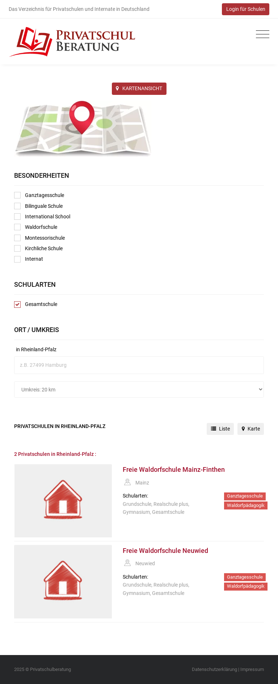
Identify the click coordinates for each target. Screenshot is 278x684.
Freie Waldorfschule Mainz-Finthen (174, 469)
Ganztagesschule (39, 195)
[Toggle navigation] (260, 34)
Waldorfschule (35, 227)
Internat (28, 259)
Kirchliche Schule (38, 248)
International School (42, 216)
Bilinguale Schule (38, 206)
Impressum (252, 669)
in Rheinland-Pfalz (36, 349)
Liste (220, 429)
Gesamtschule (35, 304)
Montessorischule (39, 238)
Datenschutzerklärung (214, 669)
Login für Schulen (245, 9)
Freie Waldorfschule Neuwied (165, 550)
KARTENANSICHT (139, 88)
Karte (251, 429)
